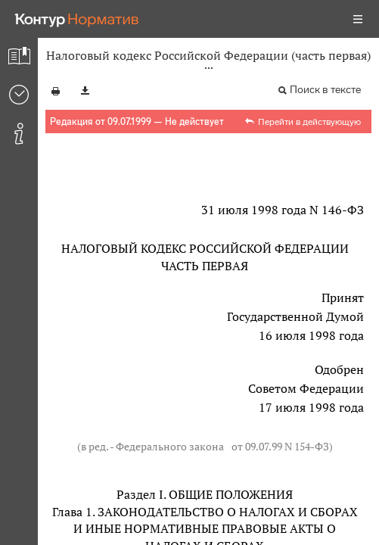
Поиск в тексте (325, 89)
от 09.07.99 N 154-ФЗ (280, 446)
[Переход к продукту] (77, 19)
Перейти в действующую (309, 122)
